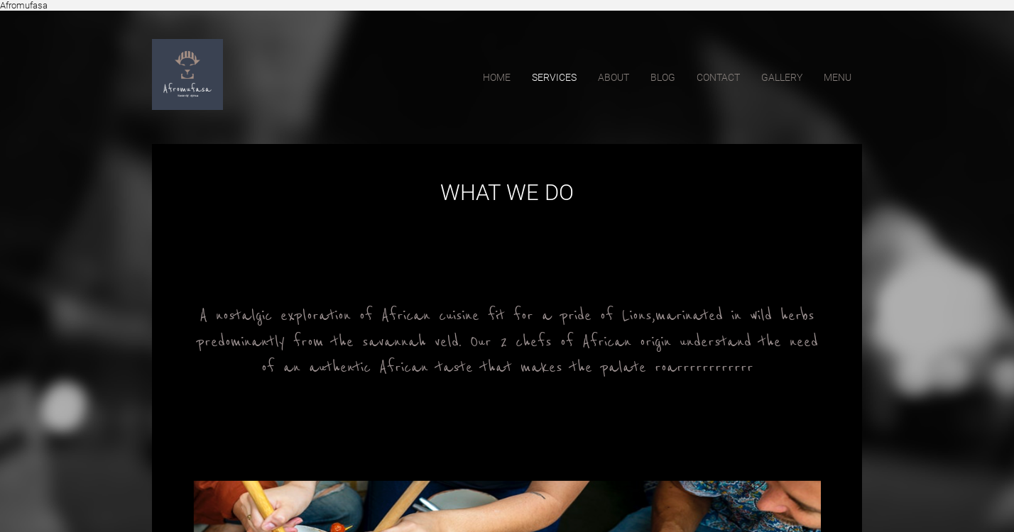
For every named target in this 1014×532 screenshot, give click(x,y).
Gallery (781, 77)
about (613, 77)
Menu (837, 77)
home (497, 77)
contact (718, 77)
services (554, 77)
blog (662, 77)
